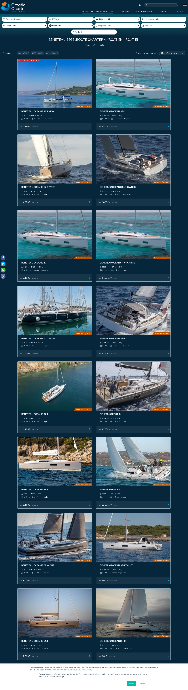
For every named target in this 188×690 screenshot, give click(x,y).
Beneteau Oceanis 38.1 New (22, 96)
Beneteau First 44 (62, 205)
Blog (146, 591)
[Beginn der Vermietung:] (24, 19)
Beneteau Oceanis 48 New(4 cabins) (114, 534)
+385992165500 (13, 640)
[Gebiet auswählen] (117, 25)
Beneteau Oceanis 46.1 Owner (70, 369)
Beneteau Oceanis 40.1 (158, 260)
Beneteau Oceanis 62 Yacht (22, 260)
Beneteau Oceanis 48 (110, 478)
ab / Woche (15, 111)
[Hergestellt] (163, 25)
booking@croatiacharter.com (15, 651)
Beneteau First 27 (155, 205)
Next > (103, 567)
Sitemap (177, 591)
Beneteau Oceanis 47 (18, 151)
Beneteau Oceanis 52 (64, 96)
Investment (80, 591)
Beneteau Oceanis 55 (64, 478)
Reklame (99, 591)
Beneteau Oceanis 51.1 (111, 260)
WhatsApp (6, 643)
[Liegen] (163, 19)
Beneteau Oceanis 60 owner (115, 151)
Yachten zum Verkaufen (136, 11)
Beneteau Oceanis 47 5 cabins (69, 151)
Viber (3, 646)
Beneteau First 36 (16, 314)
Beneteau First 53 (109, 314)
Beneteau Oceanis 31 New (67, 533)
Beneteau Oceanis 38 (18, 478)
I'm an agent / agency (69, 631)
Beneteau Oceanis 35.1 (19, 533)
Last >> (112, 567)
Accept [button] (131, 684)
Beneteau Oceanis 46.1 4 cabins (70, 423)
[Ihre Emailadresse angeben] (78, 624)
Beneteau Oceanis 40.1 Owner (162, 423)
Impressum (117, 591)
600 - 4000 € (23, 60)
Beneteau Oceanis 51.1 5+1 (160, 314)
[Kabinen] (117, 19)
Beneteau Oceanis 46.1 (19, 423)
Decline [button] (142, 684)
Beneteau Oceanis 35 (157, 533)
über (163, 11)
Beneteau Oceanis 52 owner (115, 96)
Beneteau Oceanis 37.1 (19, 205)
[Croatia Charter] (13, 7)
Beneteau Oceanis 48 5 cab (114, 423)
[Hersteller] (71, 25)
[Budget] (94, 32)
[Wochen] (71, 19)
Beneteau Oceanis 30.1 (111, 369)
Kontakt (179, 11)
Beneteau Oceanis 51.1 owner (162, 96)
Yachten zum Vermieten (97, 11)
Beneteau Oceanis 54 (157, 151)
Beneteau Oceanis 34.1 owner (70, 314)
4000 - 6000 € (37, 60)
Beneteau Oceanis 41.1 (158, 478)
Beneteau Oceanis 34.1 (111, 205)
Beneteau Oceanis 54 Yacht (68, 260)
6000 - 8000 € (52, 60)
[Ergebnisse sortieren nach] (172, 59)
